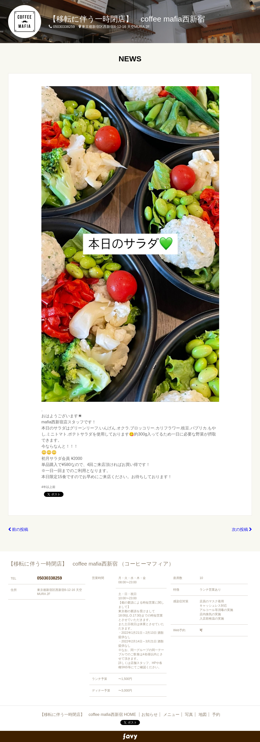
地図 (203, 714)
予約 (216, 714)
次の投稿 (242, 529)
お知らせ (149, 714)
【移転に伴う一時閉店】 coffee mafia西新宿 (127, 19)
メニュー (171, 714)
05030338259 (49, 578)
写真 (189, 714)
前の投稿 (18, 529)
